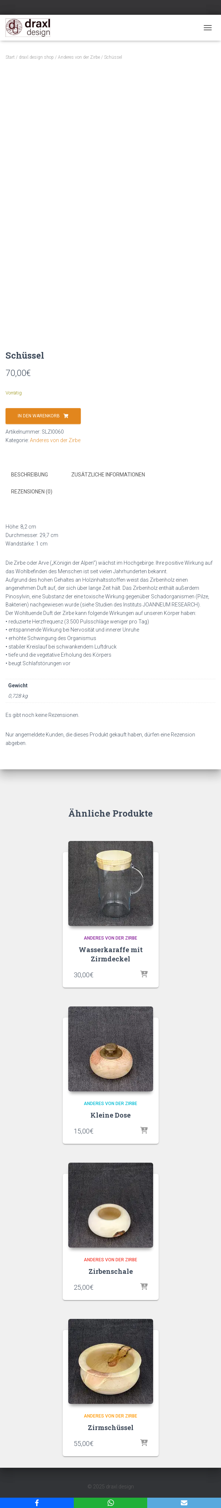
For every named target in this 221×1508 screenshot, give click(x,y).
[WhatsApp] (111, 1503)
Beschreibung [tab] (29, 475)
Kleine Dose (110, 1115)
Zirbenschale (111, 1271)
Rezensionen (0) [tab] (31, 492)
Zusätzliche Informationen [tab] (108, 475)
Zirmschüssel (111, 1427)
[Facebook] (37, 1503)
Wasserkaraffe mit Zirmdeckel (111, 954)
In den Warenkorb (39, 415)
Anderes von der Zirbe (79, 57)
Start (10, 57)
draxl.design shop (36, 57)
